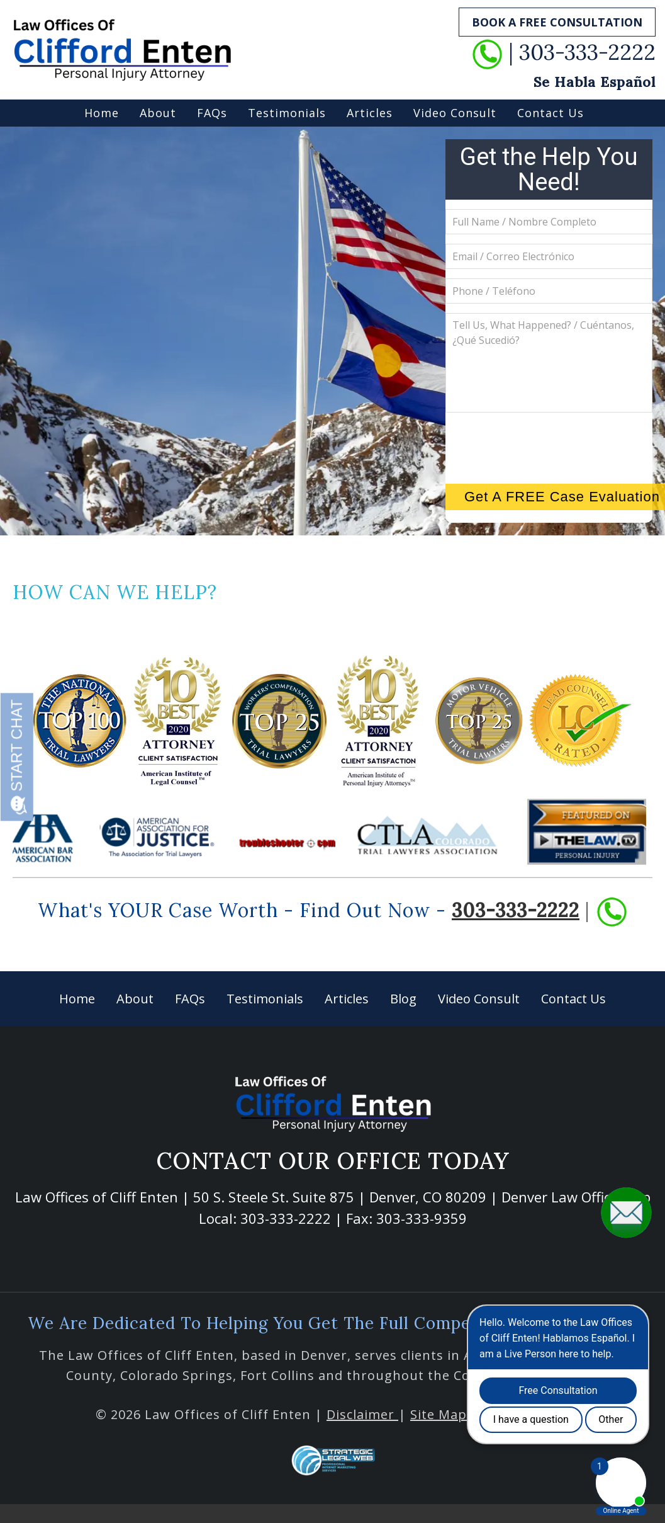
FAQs (212, 112)
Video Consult (454, 112)
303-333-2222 (515, 910)
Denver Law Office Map (576, 1196)
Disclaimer (362, 1414)
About (158, 112)
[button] (626, 1212)
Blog (403, 998)
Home (101, 112)
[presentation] (553, 446)
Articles (370, 112)
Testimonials (287, 112)
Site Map (438, 1414)
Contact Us (550, 112)
